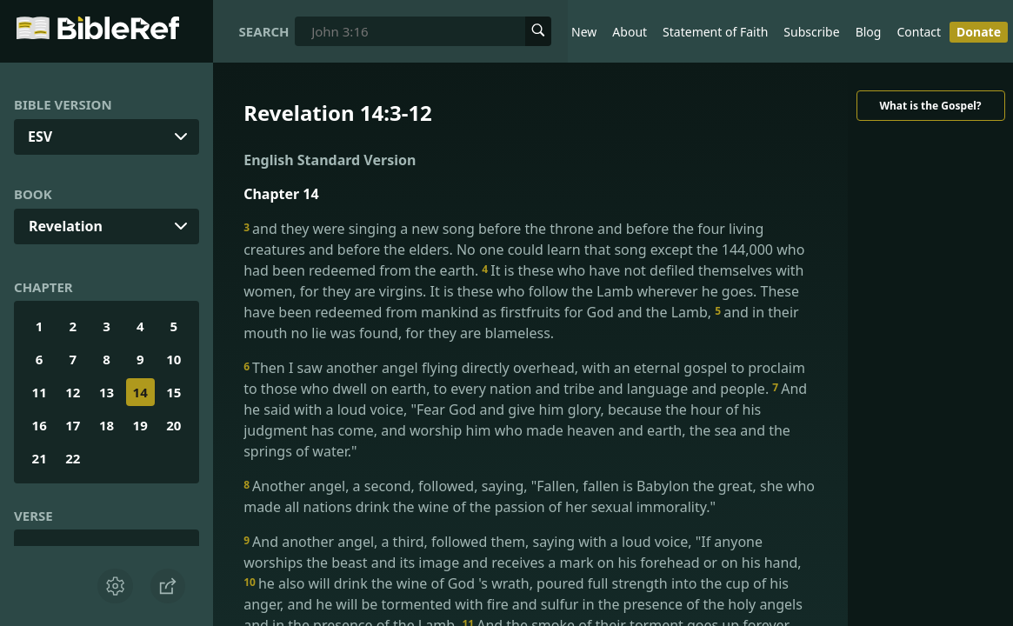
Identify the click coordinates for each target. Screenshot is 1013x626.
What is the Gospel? (930, 105)
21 (39, 458)
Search (264, 31)
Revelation (66, 226)
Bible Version (63, 104)
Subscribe (811, 31)
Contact (918, 31)
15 (173, 392)
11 (39, 392)
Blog (869, 31)
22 (72, 458)
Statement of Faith (715, 31)
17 (72, 425)
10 (173, 359)
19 (140, 425)
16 (39, 425)
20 (173, 425)
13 (106, 392)
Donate (978, 31)
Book (33, 194)
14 (140, 392)
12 (72, 392)
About (629, 31)
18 (106, 425)
